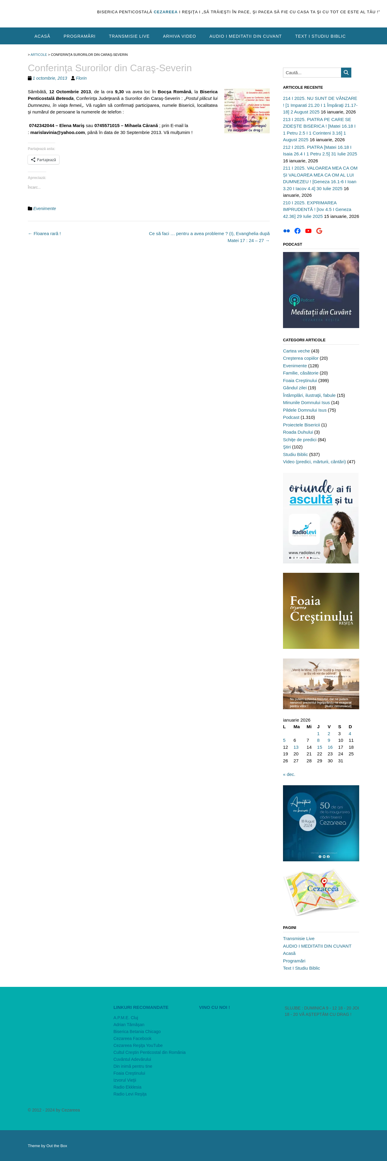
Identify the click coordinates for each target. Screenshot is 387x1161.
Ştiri (287, 446)
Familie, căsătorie (301, 372)
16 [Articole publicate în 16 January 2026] (330, 747)
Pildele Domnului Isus (305, 410)
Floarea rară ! (44, 233)
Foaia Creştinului (300, 380)
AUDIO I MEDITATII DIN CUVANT (246, 36)
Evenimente (44, 208)
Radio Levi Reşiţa (130, 1094)
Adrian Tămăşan (128, 1024)
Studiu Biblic (295, 454)
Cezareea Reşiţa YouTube (138, 1045)
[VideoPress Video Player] (236, 1036)
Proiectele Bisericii (301, 424)
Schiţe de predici (300, 439)
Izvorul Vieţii (124, 1080)
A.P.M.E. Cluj (125, 1017)
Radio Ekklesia (127, 1087)
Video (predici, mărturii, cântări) (314, 461)
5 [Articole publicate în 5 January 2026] (284, 740)
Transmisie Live (129, 36)
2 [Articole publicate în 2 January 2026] (329, 733)
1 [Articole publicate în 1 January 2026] (318, 733)
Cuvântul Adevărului (132, 1059)
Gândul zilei (295, 387)
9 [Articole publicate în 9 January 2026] (329, 740)
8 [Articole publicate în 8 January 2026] (318, 740)
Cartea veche (296, 350)
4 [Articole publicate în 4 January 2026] (350, 733)
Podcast (291, 417)
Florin (81, 78)
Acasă (42, 36)
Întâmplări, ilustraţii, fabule (309, 395)
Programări (79, 36)
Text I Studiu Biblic (320, 36)
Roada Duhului (298, 432)
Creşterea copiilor (301, 358)
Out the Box (56, 1145)
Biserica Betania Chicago (137, 1031)
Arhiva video (179, 36)
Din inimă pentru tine (132, 1066)
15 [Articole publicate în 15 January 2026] (319, 747)
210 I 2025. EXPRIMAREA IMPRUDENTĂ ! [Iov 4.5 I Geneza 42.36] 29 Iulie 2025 (317, 209)
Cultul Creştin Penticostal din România (149, 1052)
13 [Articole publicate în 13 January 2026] (296, 747)
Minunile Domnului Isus (306, 402)
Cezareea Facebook (132, 1038)
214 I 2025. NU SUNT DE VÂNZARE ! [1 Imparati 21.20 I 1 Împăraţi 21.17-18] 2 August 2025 (320, 105)
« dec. (289, 774)
